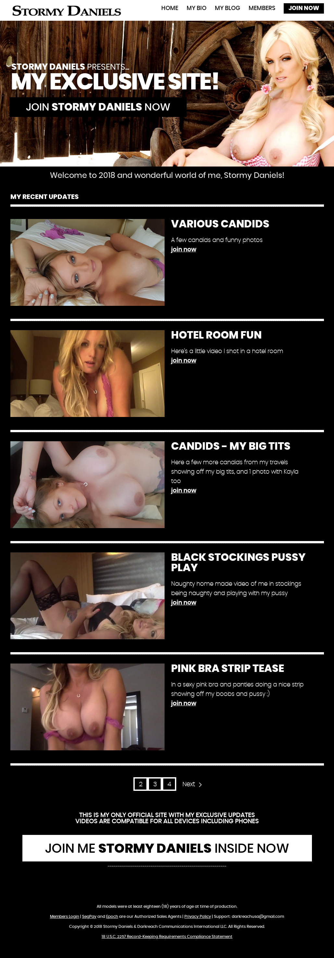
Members (262, 8)
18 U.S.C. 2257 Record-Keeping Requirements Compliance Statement (167, 937)
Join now (98, 107)
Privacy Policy (197, 916)
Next (188, 784)
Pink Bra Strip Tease (227, 669)
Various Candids (220, 224)
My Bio (196, 8)
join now (183, 250)
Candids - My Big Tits (231, 446)
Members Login (64, 916)
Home (169, 8)
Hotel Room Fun (216, 335)
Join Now (304, 8)
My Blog (227, 8)
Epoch (112, 916)
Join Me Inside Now (167, 848)
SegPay (89, 916)
